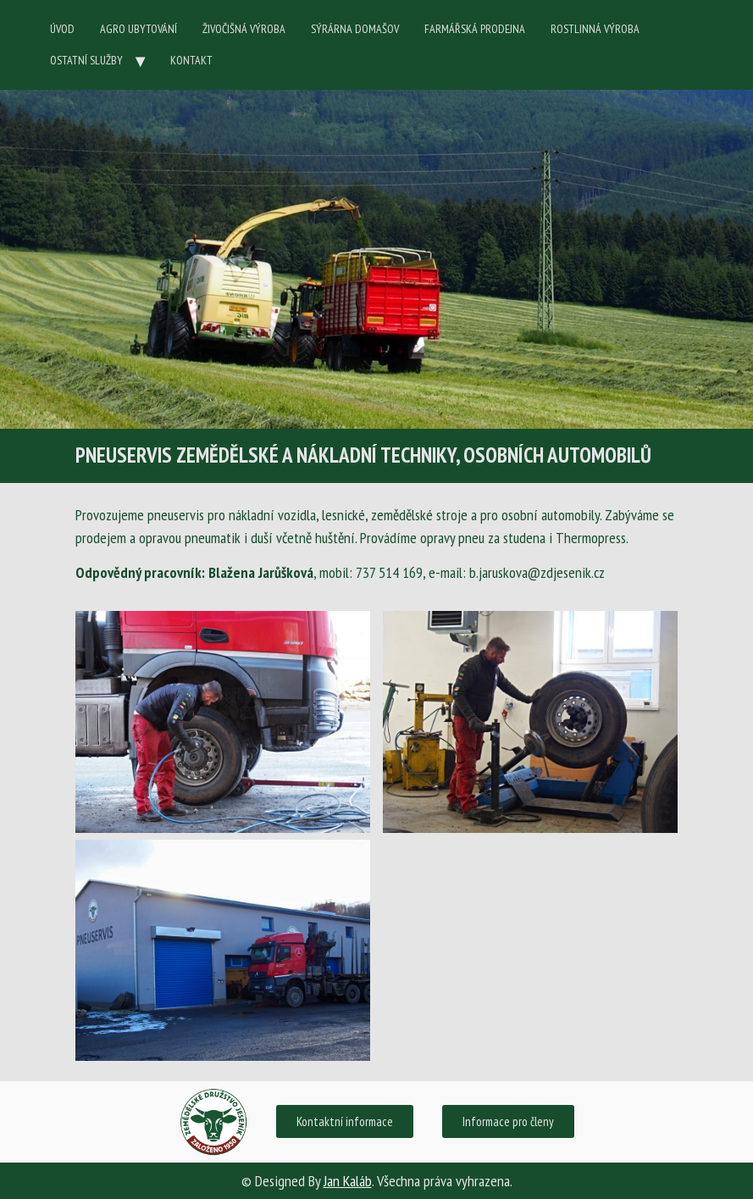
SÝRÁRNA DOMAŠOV (355, 28)
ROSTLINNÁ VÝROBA (595, 28)
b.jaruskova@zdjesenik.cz (537, 572)
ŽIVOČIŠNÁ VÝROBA (243, 28)
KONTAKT (191, 60)
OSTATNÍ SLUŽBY (86, 60)
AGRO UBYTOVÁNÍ (138, 28)
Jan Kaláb (348, 1181)
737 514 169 (389, 572)
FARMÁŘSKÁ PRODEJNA (474, 28)
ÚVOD (62, 28)
